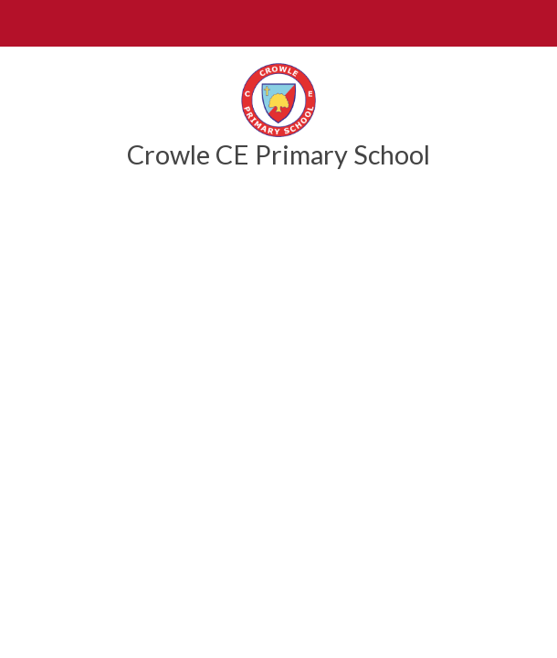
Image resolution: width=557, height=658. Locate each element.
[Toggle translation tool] (533, 23)
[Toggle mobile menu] (23, 23)
